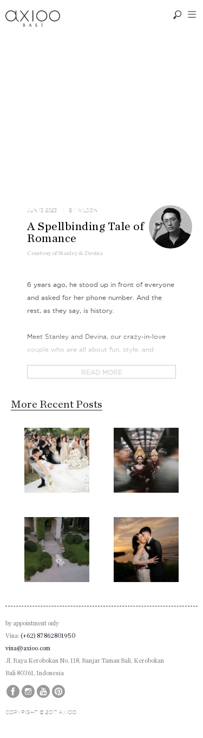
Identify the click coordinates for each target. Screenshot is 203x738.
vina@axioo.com (27, 648)
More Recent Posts (56, 404)
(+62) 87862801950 (48, 635)
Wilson (87, 210)
